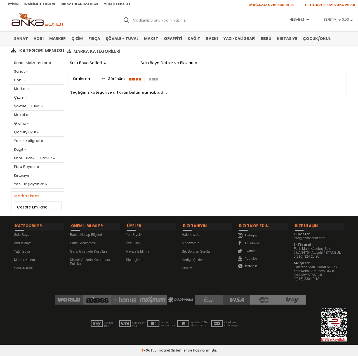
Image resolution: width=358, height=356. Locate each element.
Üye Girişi (133, 242)
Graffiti (173, 38)
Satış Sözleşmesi (83, 242)
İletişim (12, 4)
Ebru (266, 38)
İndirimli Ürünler (39, 4)
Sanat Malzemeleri (31, 62)
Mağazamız (190, 242)
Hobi (39, 38)
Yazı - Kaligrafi (27, 140)
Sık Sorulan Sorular (79, 4)
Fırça (94, 38)
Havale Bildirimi (137, 250)
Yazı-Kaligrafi (239, 38)
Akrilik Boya (23, 242)
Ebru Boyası (25, 166)
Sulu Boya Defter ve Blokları (167, 63)
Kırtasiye (287, 38)
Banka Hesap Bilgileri (86, 233)
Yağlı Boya (22, 250)
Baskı (212, 38)
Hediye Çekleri (193, 258)
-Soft (148, 348)
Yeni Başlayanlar (29, 184)
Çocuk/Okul (317, 38)
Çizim (77, 38)
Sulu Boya (21, 233)
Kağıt (194, 38)
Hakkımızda (190, 233)
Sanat (21, 38)
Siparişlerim (134, 258)
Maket (151, 38)
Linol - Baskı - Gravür (32, 158)
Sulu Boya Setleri (86, 63)
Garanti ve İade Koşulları (88, 250)
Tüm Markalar (117, 4)
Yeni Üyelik (134, 233)
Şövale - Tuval (122, 38)
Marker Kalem (24, 258)
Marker (57, 38)
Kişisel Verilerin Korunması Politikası (90, 260)
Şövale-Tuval (24, 267)
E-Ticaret (162, 348)
